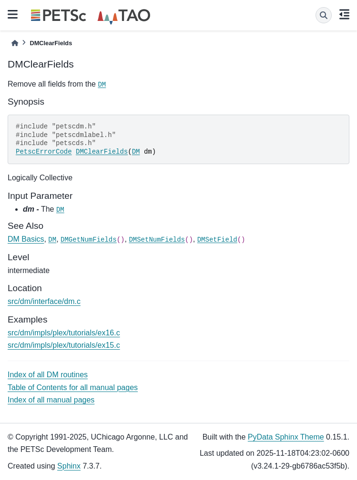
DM (102, 84)
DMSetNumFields (157, 240)
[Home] (14, 43)
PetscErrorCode (44, 152)
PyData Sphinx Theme (286, 437)
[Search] (324, 15)
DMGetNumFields (89, 240)
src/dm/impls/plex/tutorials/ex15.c (64, 345)
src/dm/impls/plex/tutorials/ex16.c (64, 333)
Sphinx (69, 466)
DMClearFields (102, 152)
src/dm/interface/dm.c (44, 301)
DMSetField (217, 240)
